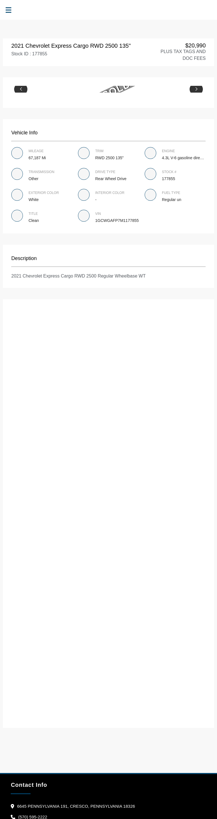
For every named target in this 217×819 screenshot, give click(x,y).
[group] (108, 89)
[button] (20, 89)
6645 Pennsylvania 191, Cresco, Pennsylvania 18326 (76, 806)
